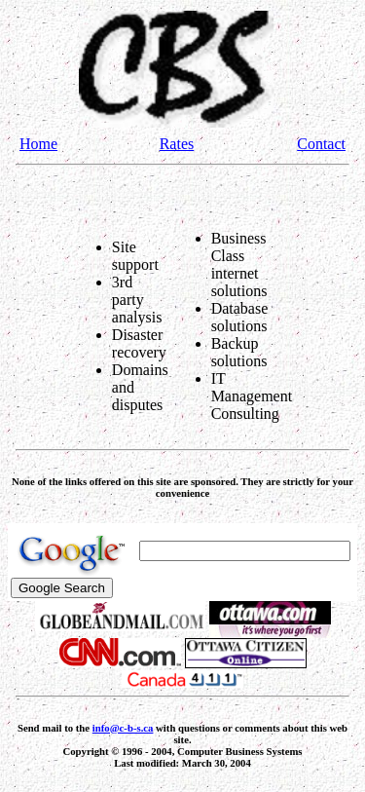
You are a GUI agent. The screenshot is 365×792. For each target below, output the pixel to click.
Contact (321, 143)
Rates (177, 143)
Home (38, 143)
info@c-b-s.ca (123, 728)
